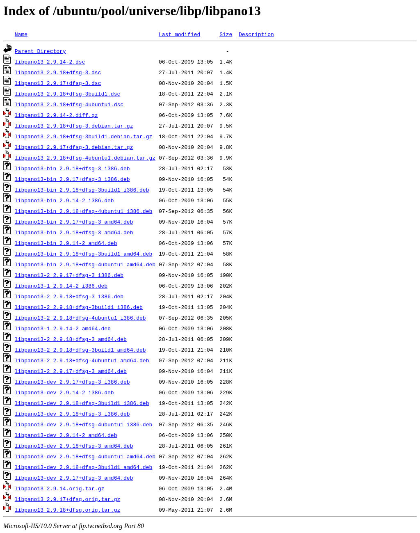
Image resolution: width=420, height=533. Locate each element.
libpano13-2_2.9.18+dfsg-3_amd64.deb (71, 339)
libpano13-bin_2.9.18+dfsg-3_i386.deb (72, 168)
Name (21, 34)
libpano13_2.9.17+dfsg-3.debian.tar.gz (74, 147)
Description (256, 34)
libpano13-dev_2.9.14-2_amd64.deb (66, 435)
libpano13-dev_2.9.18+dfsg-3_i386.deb (72, 413)
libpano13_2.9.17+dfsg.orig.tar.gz (67, 499)
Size (225, 34)
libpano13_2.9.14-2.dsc (50, 61)
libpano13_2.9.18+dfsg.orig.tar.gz (67, 509)
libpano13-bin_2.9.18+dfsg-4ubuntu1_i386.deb (83, 211)
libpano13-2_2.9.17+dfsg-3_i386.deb (69, 275)
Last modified (179, 34)
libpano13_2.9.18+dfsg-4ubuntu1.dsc (69, 104)
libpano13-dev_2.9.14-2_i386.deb (64, 392)
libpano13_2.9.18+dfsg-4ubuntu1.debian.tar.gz (85, 157)
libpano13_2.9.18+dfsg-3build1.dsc (67, 93)
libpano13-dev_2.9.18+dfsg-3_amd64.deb (74, 445)
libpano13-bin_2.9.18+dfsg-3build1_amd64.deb (83, 253)
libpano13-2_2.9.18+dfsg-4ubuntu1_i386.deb (80, 317)
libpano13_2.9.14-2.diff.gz (56, 115)
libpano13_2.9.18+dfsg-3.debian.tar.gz (74, 125)
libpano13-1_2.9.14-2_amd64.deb (63, 328)
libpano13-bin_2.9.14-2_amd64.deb (66, 243)
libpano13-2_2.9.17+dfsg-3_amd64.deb (71, 371)
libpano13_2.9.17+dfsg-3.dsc (58, 83)
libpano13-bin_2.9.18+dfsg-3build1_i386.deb (82, 189)
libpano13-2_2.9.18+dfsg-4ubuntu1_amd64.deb (82, 360)
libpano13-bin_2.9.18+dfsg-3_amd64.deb (74, 232)
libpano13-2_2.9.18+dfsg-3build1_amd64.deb (80, 349)
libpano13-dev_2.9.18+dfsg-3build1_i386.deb (82, 403)
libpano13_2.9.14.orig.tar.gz (59, 488)
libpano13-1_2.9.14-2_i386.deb (61, 285)
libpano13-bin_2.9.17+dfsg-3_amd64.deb (74, 221)
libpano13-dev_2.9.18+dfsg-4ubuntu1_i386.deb (83, 424)
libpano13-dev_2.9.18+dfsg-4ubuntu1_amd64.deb (85, 456)
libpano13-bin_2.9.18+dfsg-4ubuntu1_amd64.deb (85, 264)
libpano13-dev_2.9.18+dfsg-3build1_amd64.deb (83, 467)
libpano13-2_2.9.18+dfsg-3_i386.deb (69, 296)
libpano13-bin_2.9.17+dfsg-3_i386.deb (72, 179)
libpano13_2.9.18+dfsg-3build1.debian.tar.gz (83, 136)
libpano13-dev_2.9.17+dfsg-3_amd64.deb (74, 477)
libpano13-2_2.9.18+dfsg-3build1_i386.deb (79, 307)
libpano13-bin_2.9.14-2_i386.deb (64, 200)
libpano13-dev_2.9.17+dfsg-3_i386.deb (72, 381)
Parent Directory (40, 51)
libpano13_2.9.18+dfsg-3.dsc (58, 72)
